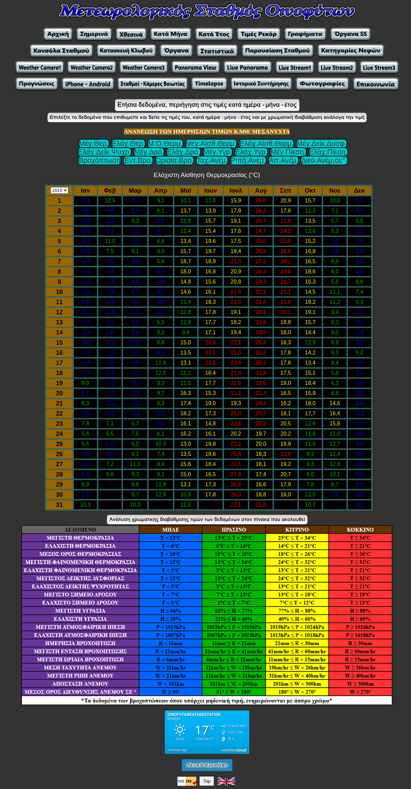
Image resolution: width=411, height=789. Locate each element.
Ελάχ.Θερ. (128, 144)
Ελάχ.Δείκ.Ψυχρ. (104, 152)
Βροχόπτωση (99, 160)
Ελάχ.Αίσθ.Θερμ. (266, 144)
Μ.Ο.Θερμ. (165, 144)
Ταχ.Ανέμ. (212, 160)
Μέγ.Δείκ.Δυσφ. (321, 144)
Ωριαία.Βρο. (175, 160)
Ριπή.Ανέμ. (248, 160)
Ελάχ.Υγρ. (251, 152)
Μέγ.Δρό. (149, 152)
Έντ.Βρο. (138, 160)
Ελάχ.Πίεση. (328, 152)
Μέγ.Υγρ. (217, 152)
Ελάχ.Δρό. (183, 152)
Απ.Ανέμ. (283, 160)
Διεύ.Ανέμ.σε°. (324, 160)
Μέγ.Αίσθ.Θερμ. (211, 144)
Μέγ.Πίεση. (288, 152)
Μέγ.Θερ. (94, 144)
